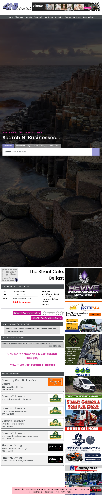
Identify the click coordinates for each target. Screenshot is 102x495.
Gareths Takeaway (13, 396)
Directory (19, 17)
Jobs (41, 17)
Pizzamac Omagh (12, 445)
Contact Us (70, 17)
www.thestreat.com (22, 298)
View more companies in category (32, 356)
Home (10, 17)
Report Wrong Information (28, 313)
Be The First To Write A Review (47, 318)
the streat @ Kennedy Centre (14, 343)
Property (28, 17)
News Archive (88, 17)
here (51, 492)
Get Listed (58, 17)
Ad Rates (49, 17)
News (78, 17)
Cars (36, 17)
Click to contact (22, 302)
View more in (32, 365)
